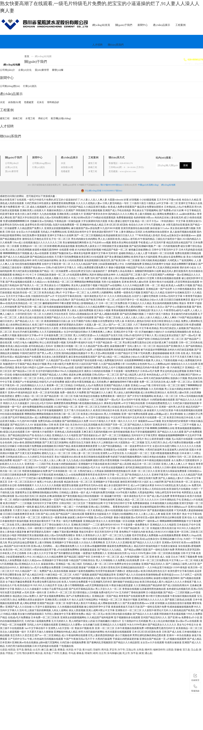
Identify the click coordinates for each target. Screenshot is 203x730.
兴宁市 (121, 649)
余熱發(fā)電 (14, 102)
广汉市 (17, 653)
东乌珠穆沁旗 (114, 653)
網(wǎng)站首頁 (101, 25)
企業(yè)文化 (25, 70)
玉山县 (194, 649)
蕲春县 (80, 653)
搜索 (185, 165)
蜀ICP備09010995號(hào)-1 (112, 185)
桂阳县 (11, 649)
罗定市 (113, 649)
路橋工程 (17, 118)
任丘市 (102, 653)
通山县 (148, 653)
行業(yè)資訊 (30, 86)
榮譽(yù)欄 (57, 70)
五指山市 (131, 649)
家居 (141, 653)
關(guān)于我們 (123, 25)
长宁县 (77, 649)
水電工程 (30, 118)
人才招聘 (97, 44)
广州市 (55, 653)
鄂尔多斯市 (28, 653)
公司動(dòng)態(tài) (10, 86)
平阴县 (9, 653)
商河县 (104, 649)
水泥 (2, 102)
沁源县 (3, 649)
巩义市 (126, 653)
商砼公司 (43, 118)
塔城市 (88, 653)
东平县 (134, 653)
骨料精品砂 (53, 102)
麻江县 (44, 649)
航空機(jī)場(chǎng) (61, 118)
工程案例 (180, 25)
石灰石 (40, 102)
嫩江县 (53, 649)
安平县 (20, 649)
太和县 (140, 649)
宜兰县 (186, 649)
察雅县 (61, 649)
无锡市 (96, 649)
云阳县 (169, 649)
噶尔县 (38, 653)
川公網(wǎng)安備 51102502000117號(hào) (103, 190)
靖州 (95, 653)
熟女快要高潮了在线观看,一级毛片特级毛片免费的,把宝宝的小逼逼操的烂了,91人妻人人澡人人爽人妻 (53, 199)
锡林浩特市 (159, 649)
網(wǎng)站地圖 (11, 64)
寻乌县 (72, 653)
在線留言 (195, 677)
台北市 (36, 649)
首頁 (26, 56)
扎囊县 (63, 653)
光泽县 (69, 649)
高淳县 (47, 653)
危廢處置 (29, 102)
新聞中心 (142, 25)
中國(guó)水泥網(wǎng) (149, 185)
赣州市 (148, 649)
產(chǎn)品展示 (161, 25)
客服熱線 (195, 687)
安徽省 (178, 649)
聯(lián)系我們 (116, 44)
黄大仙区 (87, 649)
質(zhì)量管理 (42, 70)
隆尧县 (28, 649)
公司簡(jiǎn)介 (7, 70)
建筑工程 (5, 118)
